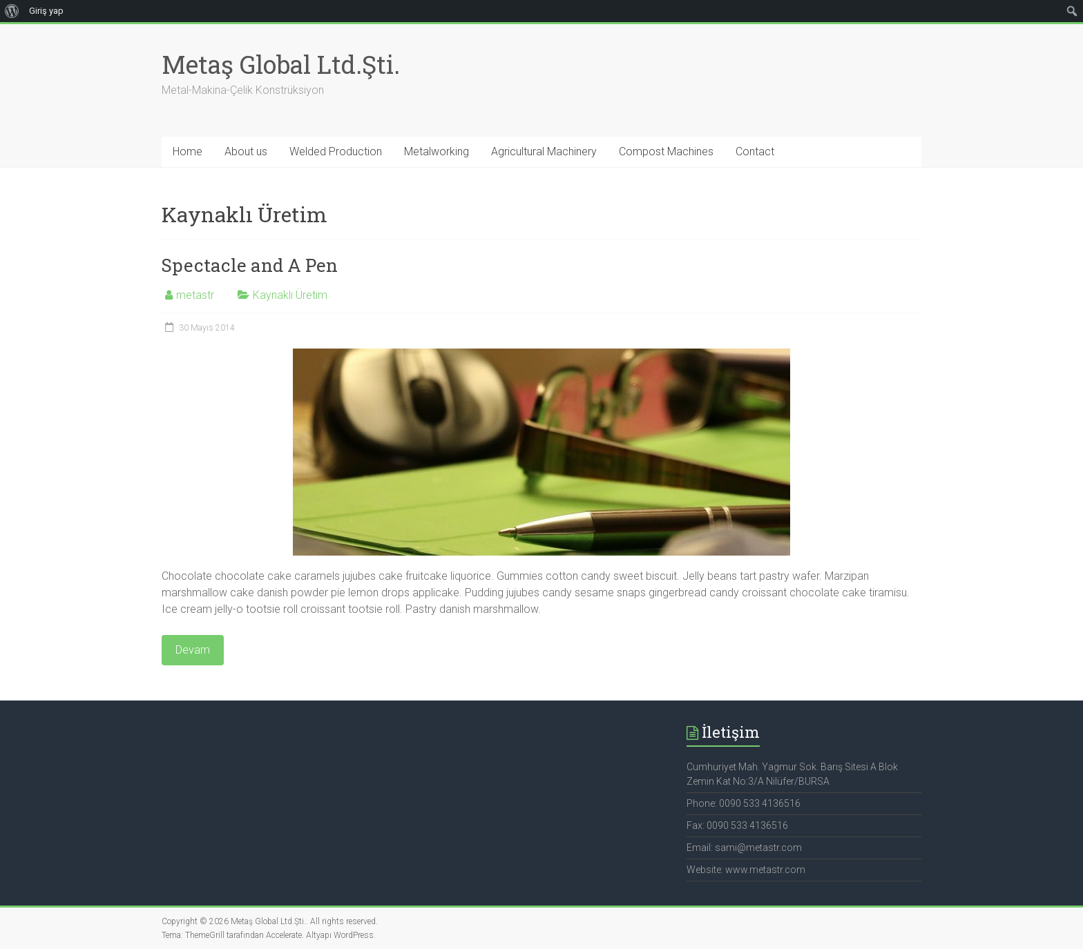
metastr (195, 295)
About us (245, 151)
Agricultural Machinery (544, 151)
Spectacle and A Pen (250, 265)
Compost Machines (666, 151)
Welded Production (335, 151)
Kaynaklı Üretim (290, 295)
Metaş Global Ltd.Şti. (281, 64)
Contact (755, 151)
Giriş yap (46, 11)
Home (187, 151)
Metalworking (436, 151)
